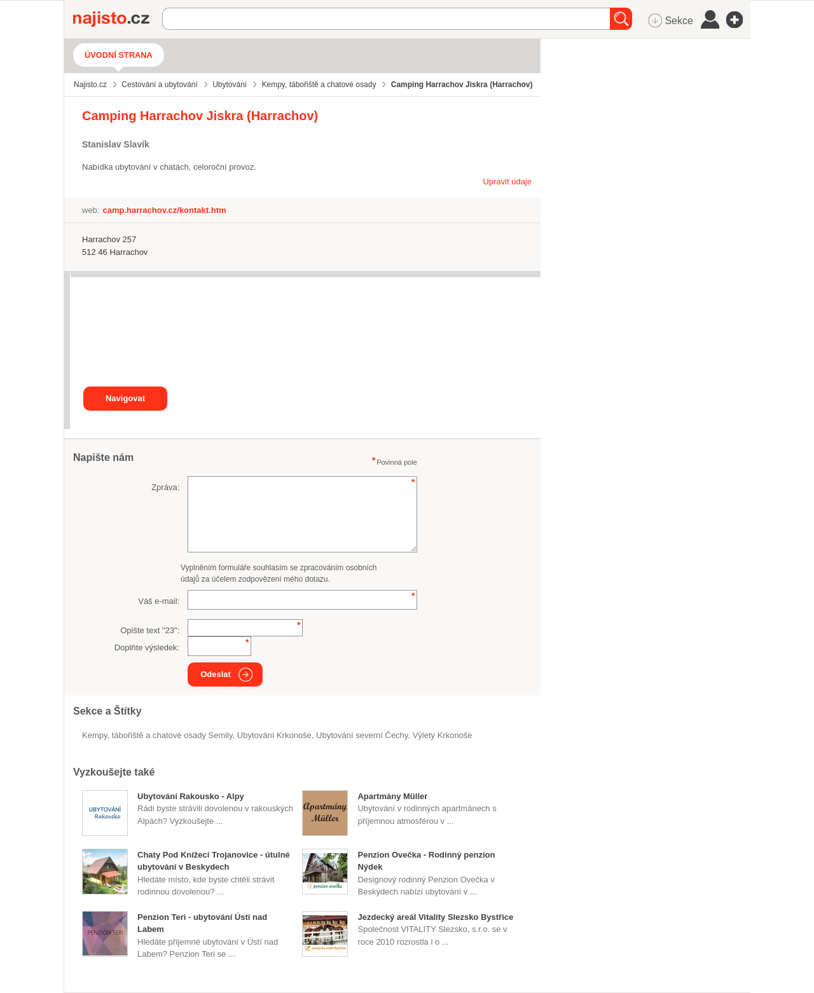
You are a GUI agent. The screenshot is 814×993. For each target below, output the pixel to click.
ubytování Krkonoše (274, 735)
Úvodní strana (119, 55)
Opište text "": (149, 630)
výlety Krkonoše (443, 735)
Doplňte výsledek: (147, 647)
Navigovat (125, 398)
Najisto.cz (117, 19)
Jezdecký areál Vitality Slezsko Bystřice (435, 917)
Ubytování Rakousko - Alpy (190, 796)
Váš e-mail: (158, 601)
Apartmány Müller (392, 796)
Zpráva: (165, 487)
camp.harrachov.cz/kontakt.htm (164, 210)
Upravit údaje (507, 181)
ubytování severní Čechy (362, 735)
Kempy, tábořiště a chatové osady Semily (157, 735)
